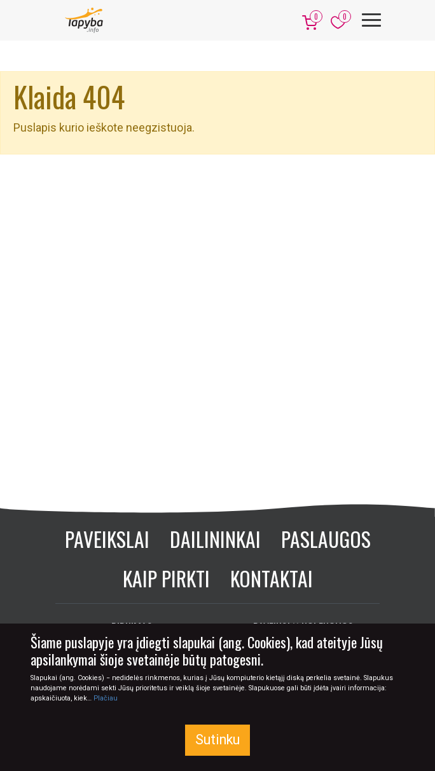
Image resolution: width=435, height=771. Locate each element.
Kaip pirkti (166, 578)
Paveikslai (107, 539)
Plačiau (105, 698)
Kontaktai (271, 578)
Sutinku (217, 739)
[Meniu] (371, 20)
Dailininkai (215, 539)
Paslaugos (326, 539)
